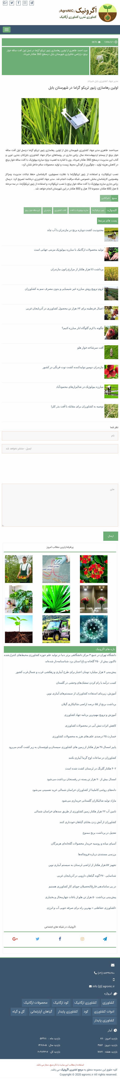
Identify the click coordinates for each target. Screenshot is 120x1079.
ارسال (111, 536)
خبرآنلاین (105, 198)
